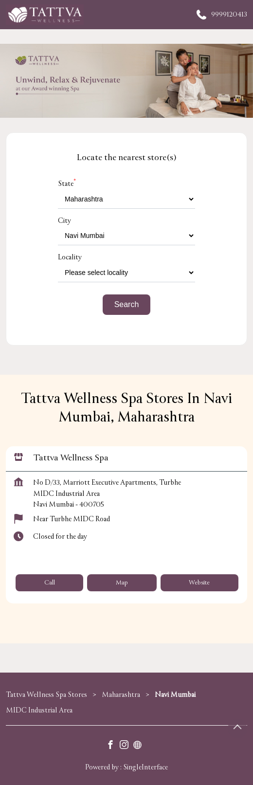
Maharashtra (121, 695)
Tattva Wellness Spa (70, 457)
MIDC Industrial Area (39, 710)
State (67, 184)
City (64, 221)
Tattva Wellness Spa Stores (47, 695)
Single (145, 767)
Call (49, 582)
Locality (70, 257)
